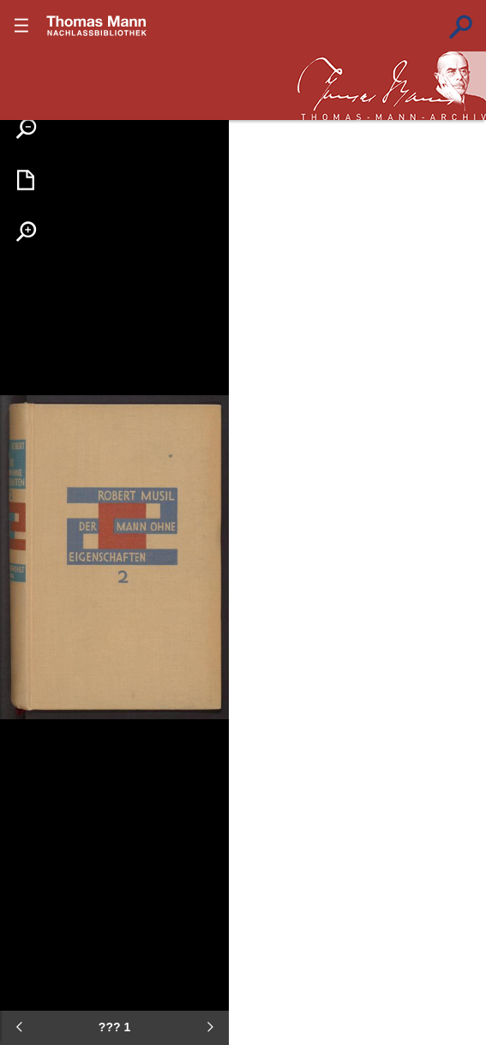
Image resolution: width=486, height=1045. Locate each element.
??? (96, 25)
